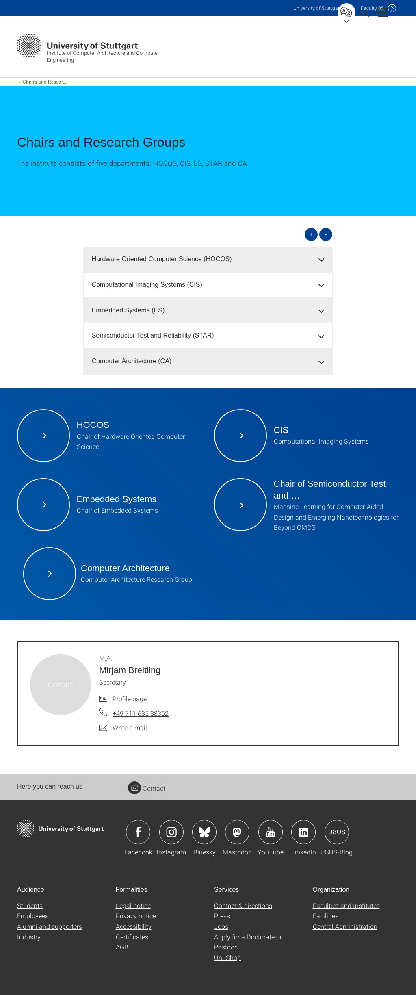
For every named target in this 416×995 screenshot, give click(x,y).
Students (30, 905)
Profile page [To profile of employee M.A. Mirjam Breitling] (130, 698)
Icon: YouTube (270, 832)
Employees (32, 915)
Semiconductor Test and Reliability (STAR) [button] (153, 335)
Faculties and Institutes (346, 905)
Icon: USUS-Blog (337, 832)
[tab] (208, 259)
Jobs (221, 926)
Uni (317, 8)
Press (222, 915)
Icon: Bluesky (204, 832)
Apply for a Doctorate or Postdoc (248, 942)
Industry (29, 936)
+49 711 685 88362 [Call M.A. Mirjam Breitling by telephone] (141, 713)
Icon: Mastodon (237, 832)
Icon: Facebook (138, 832)
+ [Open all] (311, 234)
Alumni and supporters (49, 926)
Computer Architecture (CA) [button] (132, 361)
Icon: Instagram (171, 832)
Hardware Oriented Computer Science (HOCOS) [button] (162, 259)
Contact (146, 788)
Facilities (325, 915)
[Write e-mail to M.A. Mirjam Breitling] (123, 727)
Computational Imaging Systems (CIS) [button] (147, 284)
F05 (372, 8)
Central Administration (345, 926)
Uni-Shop (227, 957)
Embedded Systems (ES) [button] (128, 310)
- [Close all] (326, 234)
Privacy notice (136, 915)
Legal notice (133, 905)
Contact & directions (243, 905)
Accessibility (134, 926)
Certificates (132, 936)
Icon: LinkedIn (303, 832)
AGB (122, 947)
